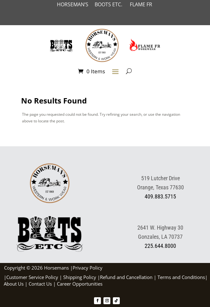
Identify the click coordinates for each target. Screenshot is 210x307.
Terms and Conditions (181, 277)
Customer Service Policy (32, 277)
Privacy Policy (87, 268)
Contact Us (40, 284)
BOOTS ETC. (112, 4)
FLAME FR (141, 4)
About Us (14, 284)
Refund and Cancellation (126, 277)
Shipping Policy (79, 277)
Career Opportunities (79, 284)
